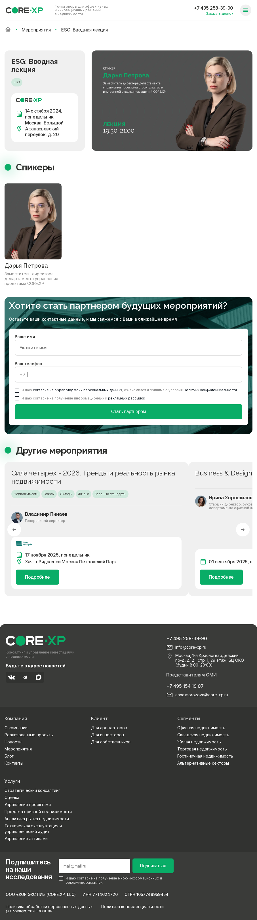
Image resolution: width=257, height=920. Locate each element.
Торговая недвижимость (202, 748)
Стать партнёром (128, 411)
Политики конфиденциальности (210, 390)
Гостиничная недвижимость (205, 756)
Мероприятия (18, 748)
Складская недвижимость (203, 734)
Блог (9, 756)
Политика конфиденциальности (132, 906)
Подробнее (37, 577)
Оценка (12, 797)
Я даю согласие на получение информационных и (80, 398)
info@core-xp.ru (190, 647)
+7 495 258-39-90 (213, 8)
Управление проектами (28, 804)
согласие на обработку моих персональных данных (77, 390)
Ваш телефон (128, 371)
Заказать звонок (219, 13)
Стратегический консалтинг (32, 790)
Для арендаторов (109, 727)
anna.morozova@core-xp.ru (201, 695)
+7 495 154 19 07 (185, 686)
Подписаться (153, 865)
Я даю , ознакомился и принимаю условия (126, 390)
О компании (16, 727)
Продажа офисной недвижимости (38, 811)
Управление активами (26, 838)
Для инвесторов (107, 734)
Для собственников (110, 741)
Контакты (14, 763)
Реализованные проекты (29, 734)
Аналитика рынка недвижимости (37, 818)
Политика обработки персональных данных (49, 906)
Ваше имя (128, 345)
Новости (13, 741)
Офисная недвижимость (201, 727)
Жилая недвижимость (199, 741)
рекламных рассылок (126, 398)
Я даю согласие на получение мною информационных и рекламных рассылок (110, 880)
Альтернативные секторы (203, 763)
